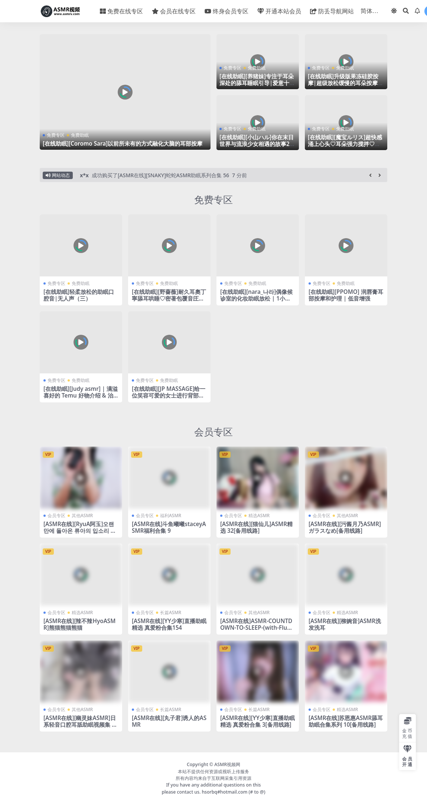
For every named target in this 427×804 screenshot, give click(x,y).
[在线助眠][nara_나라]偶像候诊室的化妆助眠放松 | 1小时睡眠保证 (256, 298)
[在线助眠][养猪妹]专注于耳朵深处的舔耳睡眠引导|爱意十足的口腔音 (257, 82)
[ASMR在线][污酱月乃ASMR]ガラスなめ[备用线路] (345, 527)
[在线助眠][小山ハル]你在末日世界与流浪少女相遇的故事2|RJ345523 (256, 143)
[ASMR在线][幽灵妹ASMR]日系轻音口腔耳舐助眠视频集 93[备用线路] (80, 724)
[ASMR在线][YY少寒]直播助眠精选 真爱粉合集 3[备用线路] (257, 721)
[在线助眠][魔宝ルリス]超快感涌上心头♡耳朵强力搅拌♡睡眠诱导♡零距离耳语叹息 (345, 143)
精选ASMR (259, 515)
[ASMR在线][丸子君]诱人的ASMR (169, 721)
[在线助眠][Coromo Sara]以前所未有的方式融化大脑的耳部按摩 (122, 143)
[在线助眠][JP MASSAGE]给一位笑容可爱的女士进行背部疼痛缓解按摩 (168, 395)
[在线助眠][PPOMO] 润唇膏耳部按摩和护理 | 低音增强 (346, 295)
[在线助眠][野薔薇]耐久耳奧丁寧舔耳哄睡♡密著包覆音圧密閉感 (169, 298)
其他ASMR (82, 515)
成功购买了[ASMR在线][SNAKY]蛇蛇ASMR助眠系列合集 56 (160, 175)
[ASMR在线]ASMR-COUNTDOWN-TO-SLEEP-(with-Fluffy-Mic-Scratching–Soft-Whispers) (257, 631)
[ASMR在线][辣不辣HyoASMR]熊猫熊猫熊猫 (79, 624)
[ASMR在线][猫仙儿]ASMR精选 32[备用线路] (256, 527)
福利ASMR (170, 515)
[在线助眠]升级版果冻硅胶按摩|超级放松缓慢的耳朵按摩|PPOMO (344, 82)
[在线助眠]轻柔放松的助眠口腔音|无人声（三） (78, 295)
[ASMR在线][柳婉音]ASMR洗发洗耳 (345, 624)
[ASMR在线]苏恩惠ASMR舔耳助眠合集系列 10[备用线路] (346, 721)
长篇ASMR (170, 612)
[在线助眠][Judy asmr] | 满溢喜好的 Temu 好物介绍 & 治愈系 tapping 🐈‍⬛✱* (80, 395)
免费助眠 (80, 135)
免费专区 (56, 135)
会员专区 (213, 431)
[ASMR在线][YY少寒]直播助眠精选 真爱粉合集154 (169, 624)
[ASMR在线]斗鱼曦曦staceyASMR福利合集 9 (169, 527)
